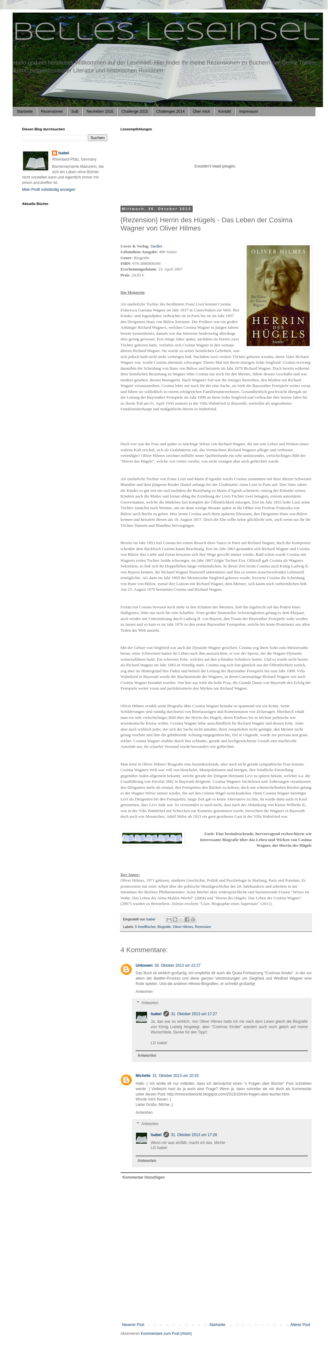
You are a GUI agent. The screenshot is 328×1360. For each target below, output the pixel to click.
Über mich (201, 111)
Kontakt (224, 111)
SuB (75, 111)
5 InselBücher (145, 927)
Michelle (143, 1075)
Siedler (156, 246)
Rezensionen (52, 111)
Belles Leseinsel (166, 32)
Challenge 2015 (134, 111)
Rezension (203, 927)
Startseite (25, 111)
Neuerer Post (133, 1325)
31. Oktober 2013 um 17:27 (194, 1014)
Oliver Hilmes (183, 927)
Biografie (164, 927)
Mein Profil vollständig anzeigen (48, 189)
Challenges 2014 (170, 111)
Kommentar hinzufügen (143, 1177)
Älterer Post (300, 1325)
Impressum (248, 111)
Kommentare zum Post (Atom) (166, 1333)
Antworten (144, 991)
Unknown (144, 965)
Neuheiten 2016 (99, 111)
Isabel (156, 1014)
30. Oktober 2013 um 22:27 (178, 965)
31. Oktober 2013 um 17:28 (194, 1135)
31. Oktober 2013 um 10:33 (175, 1075)
